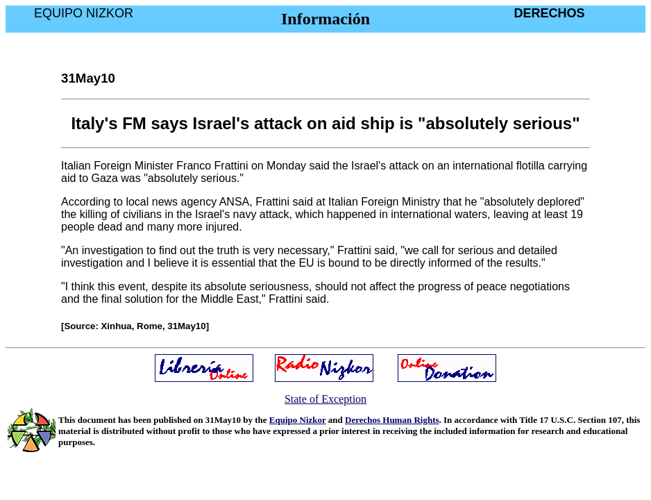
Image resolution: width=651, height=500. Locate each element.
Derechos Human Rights (392, 420)
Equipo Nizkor (297, 420)
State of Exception (325, 399)
